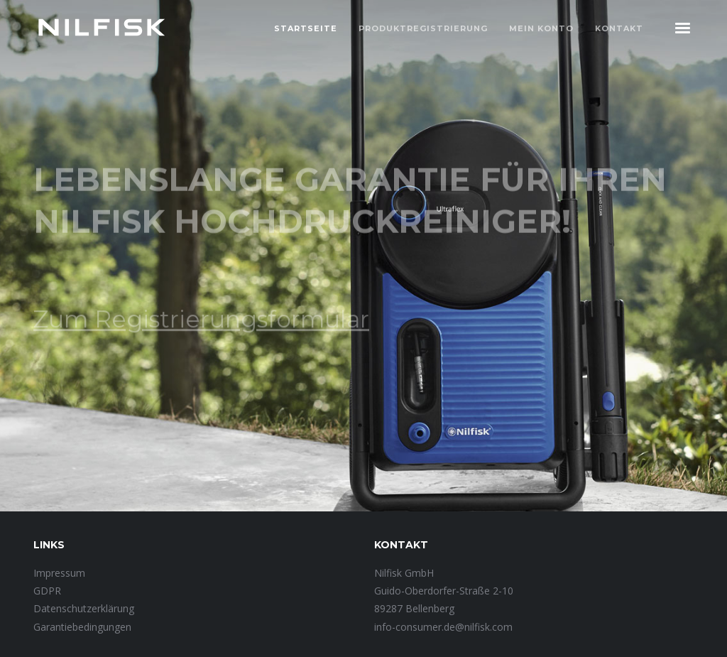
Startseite (305, 28)
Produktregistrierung (423, 28)
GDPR (47, 590)
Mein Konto (541, 28)
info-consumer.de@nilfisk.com (443, 627)
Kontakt (619, 28)
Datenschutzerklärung (83, 608)
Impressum (59, 573)
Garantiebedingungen (82, 627)
